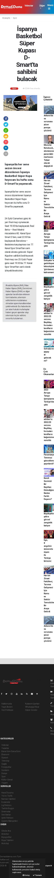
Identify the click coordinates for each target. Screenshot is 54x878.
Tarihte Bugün (7, 808)
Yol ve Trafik (6, 796)
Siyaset (4, 757)
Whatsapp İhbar (32, 707)
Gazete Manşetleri (9, 821)
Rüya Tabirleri (7, 840)
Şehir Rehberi (7, 818)
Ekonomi (5, 754)
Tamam (37, 875)
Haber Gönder (31, 710)
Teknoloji (5, 761)
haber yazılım (6, 871)
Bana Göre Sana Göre (10, 751)
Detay (26, 875)
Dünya (4, 773)
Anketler (5, 834)
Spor (15, 18)
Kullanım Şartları (32, 704)
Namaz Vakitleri (8, 799)
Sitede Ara (6, 831)
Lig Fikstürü (6, 805)
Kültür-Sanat (7, 779)
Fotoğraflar (6, 767)
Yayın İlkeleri (6, 707)
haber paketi (5, 868)
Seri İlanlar (6, 815)
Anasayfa (6, 18)
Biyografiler (6, 837)
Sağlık (4, 764)
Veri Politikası (7, 710)
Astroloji (5, 843)
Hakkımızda (6, 704)
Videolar (29, 5)
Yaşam (4, 783)
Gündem (5, 770)
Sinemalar (6, 811)
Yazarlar (5, 748)
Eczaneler (5, 802)
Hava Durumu (7, 793)
